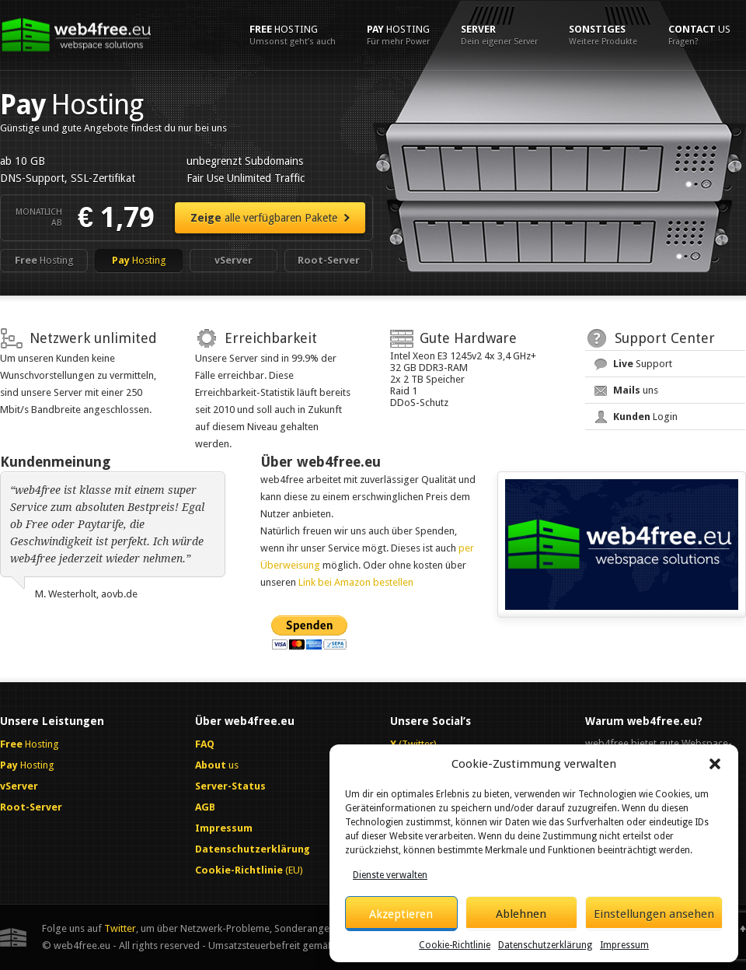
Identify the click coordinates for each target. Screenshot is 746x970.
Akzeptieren (401, 914)
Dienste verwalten (390, 875)
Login (645, 416)
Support (642, 363)
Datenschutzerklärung (545, 945)
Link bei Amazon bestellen (355, 582)
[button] (715, 764)
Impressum (624, 945)
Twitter (120, 928)
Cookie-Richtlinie (454, 945)
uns (635, 390)
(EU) (249, 870)
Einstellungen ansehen (654, 914)
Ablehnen (521, 914)
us (699, 35)
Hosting (292, 35)
